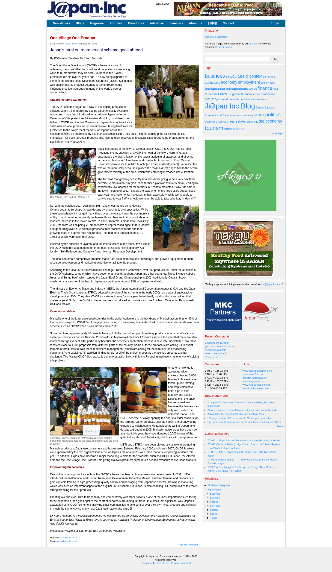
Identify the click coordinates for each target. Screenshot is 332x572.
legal (238, 115)
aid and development (66, 541)
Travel (213, 517)
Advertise (157, 23)
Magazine (97, 23)
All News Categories (219, 485)
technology (252, 121)
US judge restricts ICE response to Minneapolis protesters (240, 418)
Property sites (212, 357)
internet (248, 99)
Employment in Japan (217, 342)
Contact (228, 23)
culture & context (247, 76)
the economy (270, 121)
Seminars (176, 23)
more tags (277, 133)
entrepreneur (215, 89)
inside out (238, 99)
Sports (213, 513)
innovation (225, 99)
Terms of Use (161, 563)
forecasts (211, 94)
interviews (260, 99)
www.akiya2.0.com (253, 374)
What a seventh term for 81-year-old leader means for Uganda (242, 410)
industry (211, 99)
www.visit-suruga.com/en (256, 384)
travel (228, 129)
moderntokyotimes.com (256, 388)
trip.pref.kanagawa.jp (254, 377)
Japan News (214, 489)
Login (275, 23)
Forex (222, 94)
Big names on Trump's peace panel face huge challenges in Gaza (244, 422)
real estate (237, 121)
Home (56, 29)
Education (215, 497)
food (275, 89)
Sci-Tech (215, 505)
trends (236, 129)
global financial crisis (246, 94)
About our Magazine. (216, 36)
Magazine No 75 (69, 537)
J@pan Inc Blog (230, 106)
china (229, 76)
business (215, 76)
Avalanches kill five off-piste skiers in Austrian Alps (236, 414)
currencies (269, 76)
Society (214, 509)
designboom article (215, 350)
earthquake (212, 82)
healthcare (268, 94)
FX (230, 94)
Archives (116, 23)
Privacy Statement (181, 563)
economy (229, 82)
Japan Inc (70, 43)
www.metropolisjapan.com (257, 370)
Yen (243, 129)
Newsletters (61, 23)
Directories (136, 23)
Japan (260, 107)
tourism (214, 128)
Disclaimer (146, 563)
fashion (253, 89)
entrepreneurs (237, 89)
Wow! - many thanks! (216, 353)
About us (195, 23)
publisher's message (216, 121)
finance (265, 88)
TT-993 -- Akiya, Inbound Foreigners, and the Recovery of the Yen (244, 440)
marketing (247, 115)
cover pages (225, 47)
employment (249, 82)
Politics (214, 501)
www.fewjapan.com (253, 381)
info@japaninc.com (271, 284)
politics (259, 115)
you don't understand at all (219, 346)
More (280, 426)
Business (215, 493)
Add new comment (188, 544)
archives (254, 43)
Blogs (80, 23)
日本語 (212, 23)
